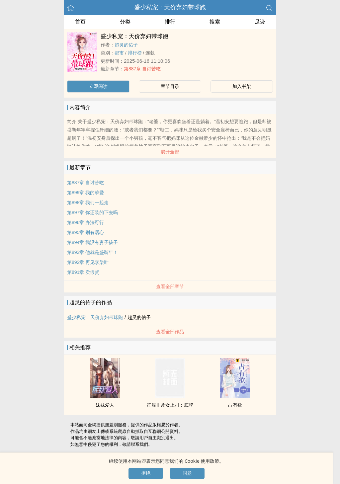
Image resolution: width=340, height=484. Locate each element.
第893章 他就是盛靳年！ (92, 252)
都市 (119, 52)
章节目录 (170, 86)
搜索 (215, 22)
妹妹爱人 (105, 405)
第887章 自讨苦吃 (142, 68)
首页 (80, 22)
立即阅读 (98, 86)
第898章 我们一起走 (88, 202)
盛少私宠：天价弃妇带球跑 (170, 7)
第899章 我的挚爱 (85, 192)
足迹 (260, 22)
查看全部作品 (170, 331)
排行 (170, 22)
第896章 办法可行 (85, 222)
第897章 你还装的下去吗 (92, 212)
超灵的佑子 (126, 44)
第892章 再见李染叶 (88, 262)
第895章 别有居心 (85, 232)
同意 (187, 473)
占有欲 (235, 405)
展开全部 (170, 151)
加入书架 (241, 86)
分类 (125, 22)
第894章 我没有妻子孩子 (92, 242)
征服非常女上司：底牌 (170, 405)
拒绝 (145, 473)
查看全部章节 (170, 286)
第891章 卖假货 (83, 272)
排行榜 (135, 52)
